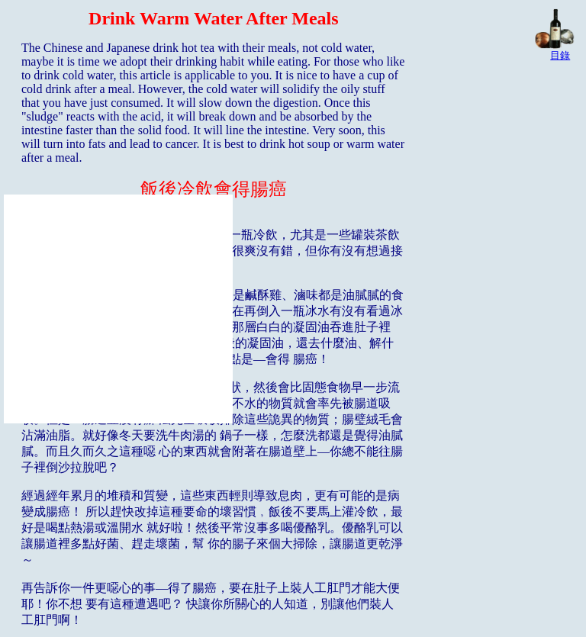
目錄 (560, 55)
